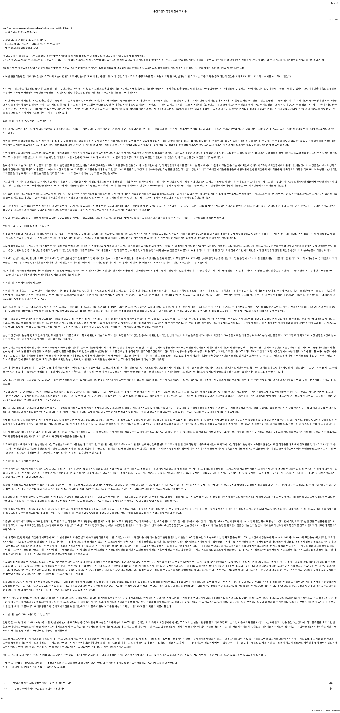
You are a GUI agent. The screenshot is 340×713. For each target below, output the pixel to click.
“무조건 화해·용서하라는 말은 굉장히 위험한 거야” (39, 688)
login (333, 3)
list (2, 698)
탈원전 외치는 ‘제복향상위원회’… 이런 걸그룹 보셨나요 (42, 683)
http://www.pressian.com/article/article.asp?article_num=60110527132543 (37, 28)
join (338, 3)
